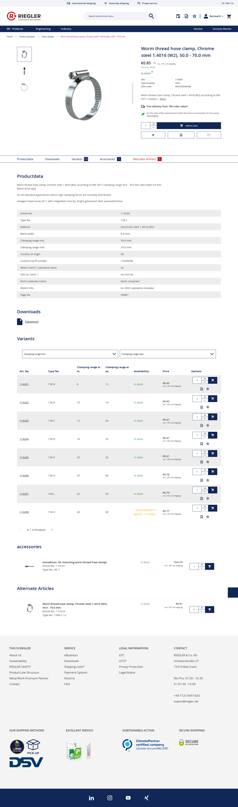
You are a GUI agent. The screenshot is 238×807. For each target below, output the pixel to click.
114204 (24, 439)
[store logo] (44, 16)
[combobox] (118, 16)
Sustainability (18, 661)
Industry (66, 29)
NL (232, 3)
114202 (24, 402)
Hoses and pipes (27, 36)
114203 (24, 420)
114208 (24, 512)
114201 (24, 384)
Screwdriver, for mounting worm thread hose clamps (74, 562)
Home (10, 36)
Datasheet (32, 322)
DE (223, 3)
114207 (24, 493)
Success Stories (222, 29)
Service (198, 29)
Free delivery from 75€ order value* (167, 106)
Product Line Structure (24, 672)
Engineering (43, 29)
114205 (24, 457)
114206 (24, 475)
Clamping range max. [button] (133, 354)
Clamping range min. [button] (35, 354)
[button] (216, 16)
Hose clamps (48, 36)
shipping (172, 64)
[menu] (92, 29)
